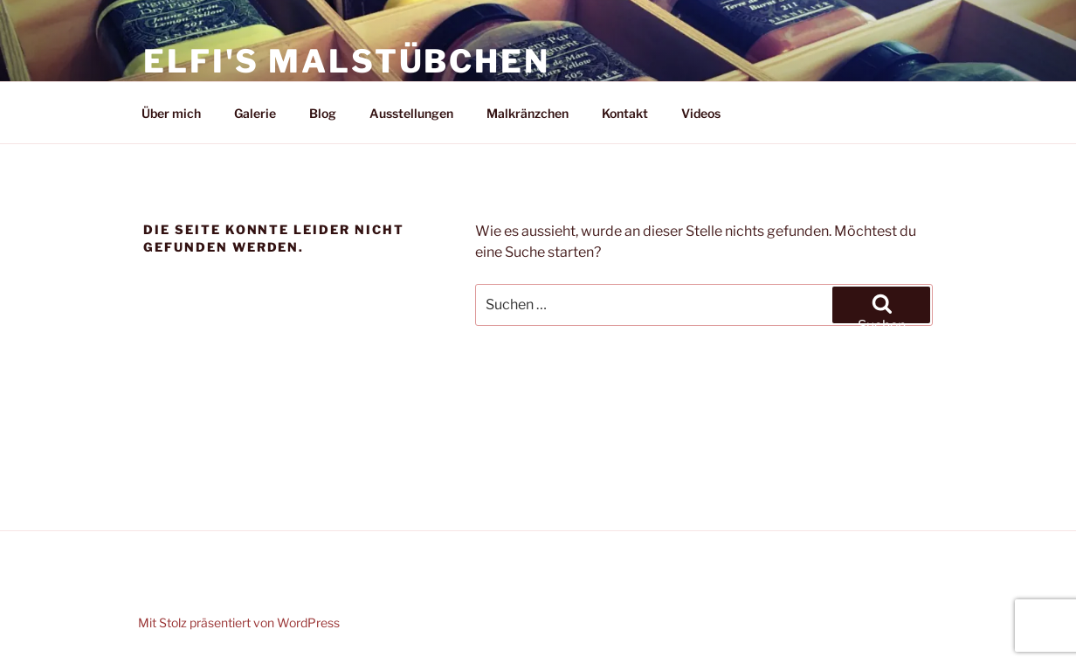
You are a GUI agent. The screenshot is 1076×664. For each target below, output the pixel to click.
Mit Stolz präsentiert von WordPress (239, 622)
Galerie (255, 113)
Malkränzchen (527, 113)
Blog (322, 113)
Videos (701, 113)
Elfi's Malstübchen (346, 61)
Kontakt (625, 113)
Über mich (171, 113)
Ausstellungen (411, 113)
